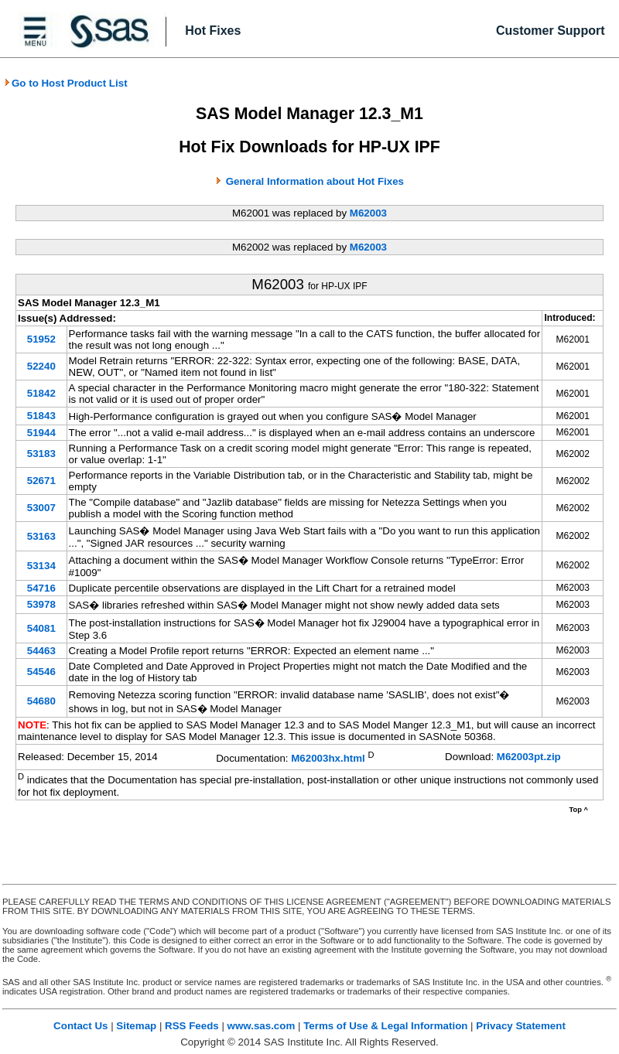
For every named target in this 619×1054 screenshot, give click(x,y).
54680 (41, 701)
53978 (41, 604)
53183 (41, 453)
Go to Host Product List (66, 83)
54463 (41, 651)
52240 (41, 366)
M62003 (368, 213)
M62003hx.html (328, 758)
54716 (41, 588)
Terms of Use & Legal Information (385, 1026)
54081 (41, 628)
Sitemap (136, 1026)
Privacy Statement (521, 1026)
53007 (41, 507)
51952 (41, 339)
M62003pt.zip (529, 756)
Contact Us (80, 1026)
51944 (41, 432)
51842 (41, 393)
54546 (41, 671)
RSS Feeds (192, 1026)
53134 (41, 565)
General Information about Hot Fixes (315, 181)
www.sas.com (261, 1026)
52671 (41, 480)
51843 (41, 415)
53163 (41, 536)
